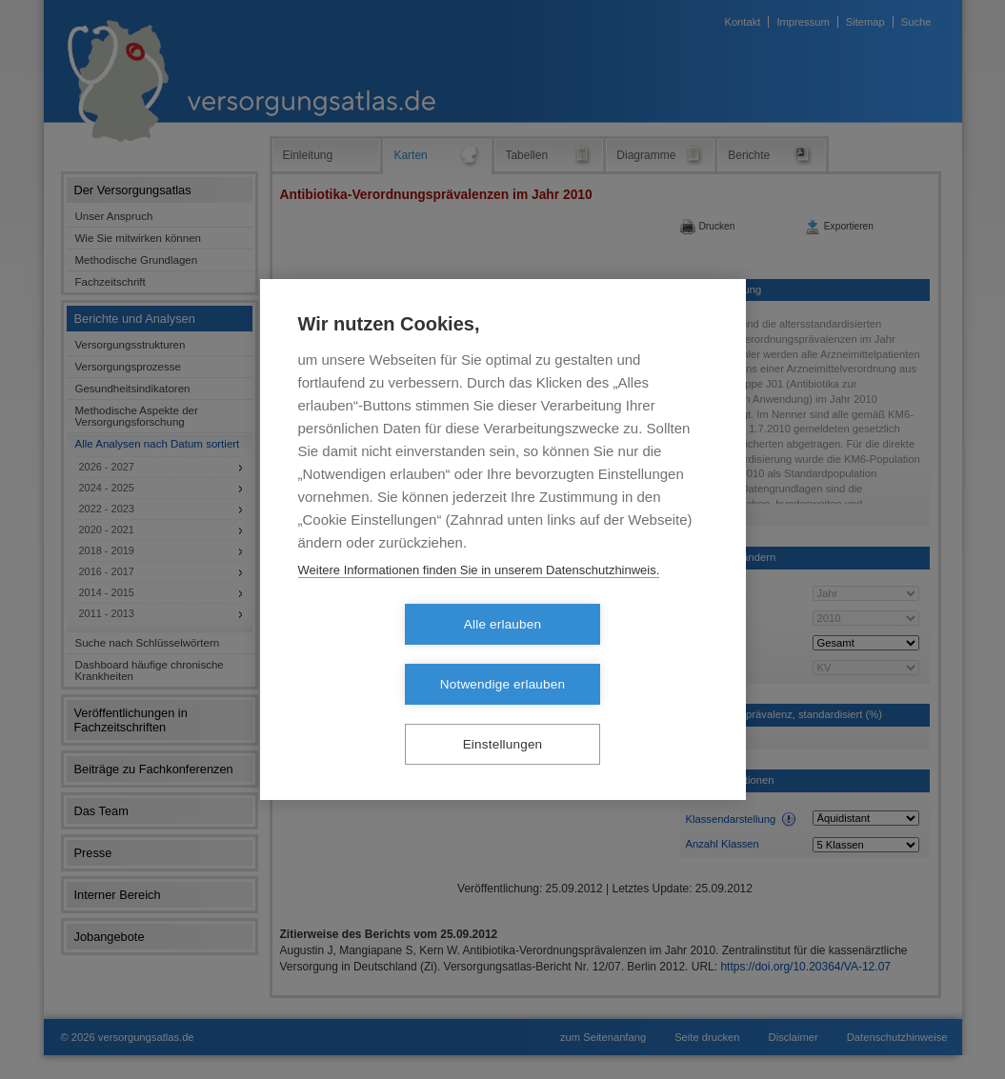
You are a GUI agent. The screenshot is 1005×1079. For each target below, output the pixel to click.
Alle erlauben (393, 655)
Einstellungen (503, 715)
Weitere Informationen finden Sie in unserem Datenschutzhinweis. (479, 599)
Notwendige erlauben (612, 655)
